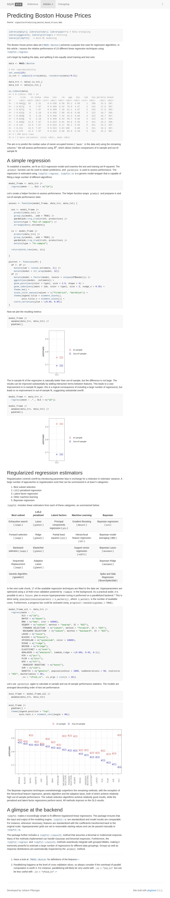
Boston (31, 63)
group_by (19, 216)
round (52, 76)
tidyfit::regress (18, 52)
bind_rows (26, 249)
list (61, 677)
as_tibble (14, 91)
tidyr (43, 32)
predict (18, 212)
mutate (18, 222)
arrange (18, 225)
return (15, 249)
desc (26, 225)
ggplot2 (23, 35)
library (13, 32)
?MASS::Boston (38, 860)
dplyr (22, 32)
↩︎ (78, 859)
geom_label (20, 286)
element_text (45, 714)
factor (37, 277)
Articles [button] (48, 4)
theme (17, 295)
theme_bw (19, 289)
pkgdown (152, 890)
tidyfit (10, 4)
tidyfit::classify (50, 835)
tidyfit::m (67, 174)
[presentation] (55, 147)
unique (67, 277)
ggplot (18, 280)
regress (15, 186)
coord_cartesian (23, 302)
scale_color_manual (25, 292)
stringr (46, 35)
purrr (64, 32)
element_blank (49, 295)
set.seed (14, 73)
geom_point (20, 283)
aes (25, 280)
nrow (36, 76)
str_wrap (38, 271)
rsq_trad (33, 219)
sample (26, 76)
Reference (32, 4)
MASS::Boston (51, 45)
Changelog (63, 4)
